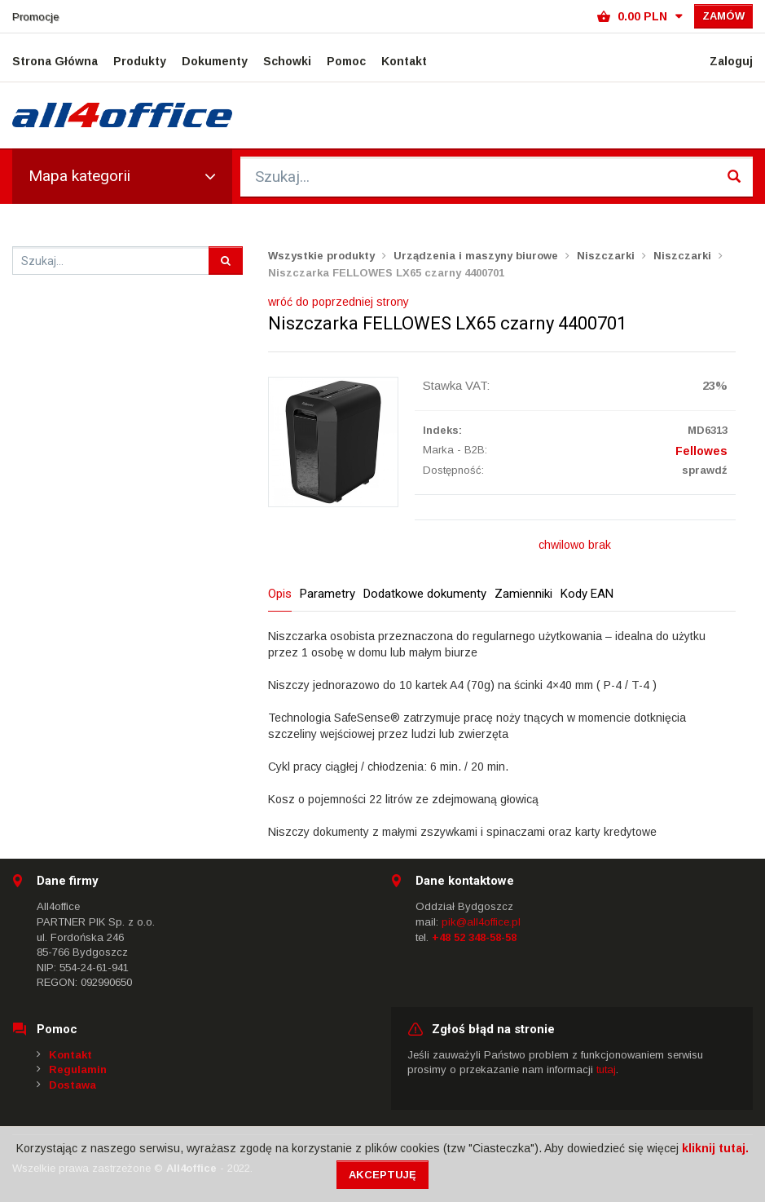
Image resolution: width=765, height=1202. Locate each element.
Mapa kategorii (122, 175)
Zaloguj (731, 61)
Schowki (287, 61)
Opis (280, 593)
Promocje (35, 17)
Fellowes (701, 450)
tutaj (606, 1069)
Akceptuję (382, 1175)
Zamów (723, 16)
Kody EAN (587, 593)
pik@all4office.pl (481, 922)
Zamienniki (523, 593)
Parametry (327, 593)
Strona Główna (55, 61)
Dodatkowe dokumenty (424, 593)
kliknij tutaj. (715, 1148)
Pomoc (346, 61)
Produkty (139, 61)
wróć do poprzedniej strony (338, 301)
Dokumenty (215, 61)
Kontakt (404, 61)
